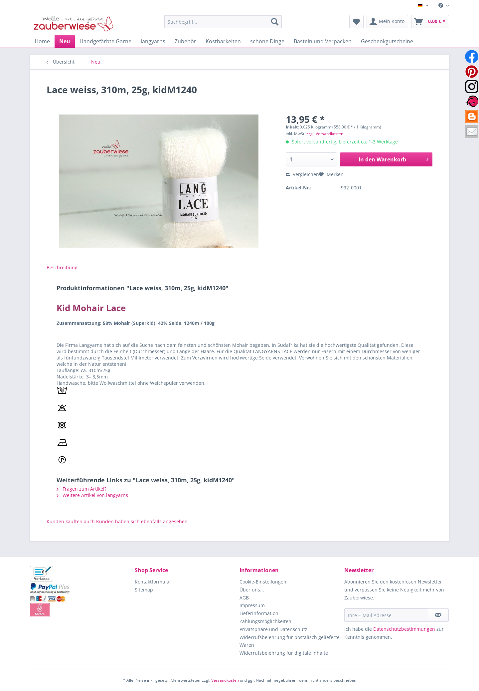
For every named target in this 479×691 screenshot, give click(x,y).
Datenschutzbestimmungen (404, 629)
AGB (244, 597)
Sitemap (144, 589)
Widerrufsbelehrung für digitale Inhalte (284, 653)
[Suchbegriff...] (223, 21)
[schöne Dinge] (267, 41)
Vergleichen (302, 174)
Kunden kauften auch (71, 521)
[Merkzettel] (356, 21)
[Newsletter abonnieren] (438, 615)
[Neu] (65, 41)
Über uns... (252, 589)
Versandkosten (225, 680)
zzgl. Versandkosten (324, 133)
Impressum (252, 605)
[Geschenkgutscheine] (387, 41)
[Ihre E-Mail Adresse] (386, 615)
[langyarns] (153, 41)
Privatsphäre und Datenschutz (273, 629)
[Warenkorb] (430, 21)
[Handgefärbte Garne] (105, 41)
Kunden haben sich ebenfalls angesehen (142, 521)
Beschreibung (62, 267)
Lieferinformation (259, 613)
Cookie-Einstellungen (263, 581)
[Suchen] (275, 21)
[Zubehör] (185, 41)
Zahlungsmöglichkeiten (265, 621)
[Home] (42, 41)
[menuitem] (441, 5)
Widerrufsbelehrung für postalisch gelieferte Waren (290, 641)
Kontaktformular (153, 581)
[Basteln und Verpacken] (322, 41)
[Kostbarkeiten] (223, 41)
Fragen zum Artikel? (81, 489)
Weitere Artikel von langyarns (92, 495)
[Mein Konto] (387, 21)
